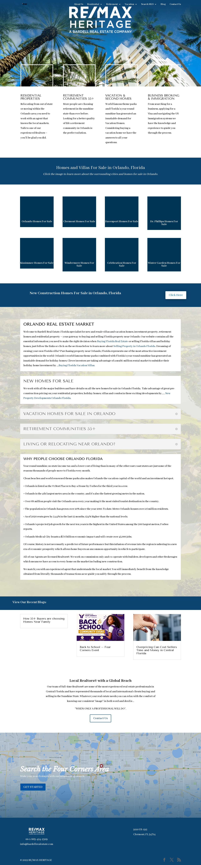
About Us (78, 4)
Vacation (129, 4)
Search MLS (147, 4)
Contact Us (175, 4)
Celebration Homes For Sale (121, 264)
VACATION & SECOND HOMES (118, 97)
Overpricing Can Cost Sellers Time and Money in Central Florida (156, 650)
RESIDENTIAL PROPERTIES (31, 97)
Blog (163, 4)
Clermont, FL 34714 (144, 834)
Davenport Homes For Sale (121, 221)
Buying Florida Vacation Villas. (77, 365)
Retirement (112, 4)
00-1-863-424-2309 (37, 839)
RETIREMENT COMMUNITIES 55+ (78, 97)
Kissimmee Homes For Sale (36, 263)
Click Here (176, 295)
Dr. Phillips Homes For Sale (164, 223)
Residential (93, 4)
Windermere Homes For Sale (79, 264)
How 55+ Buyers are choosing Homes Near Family (43, 620)
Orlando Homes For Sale (37, 221)
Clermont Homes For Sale (79, 221)
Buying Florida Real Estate (112, 341)
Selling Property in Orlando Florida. (134, 346)
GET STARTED (32, 787)
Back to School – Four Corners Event (95, 648)
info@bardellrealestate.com (36, 844)
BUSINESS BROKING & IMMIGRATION (163, 97)
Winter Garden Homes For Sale (164, 264)
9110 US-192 (140, 829)
